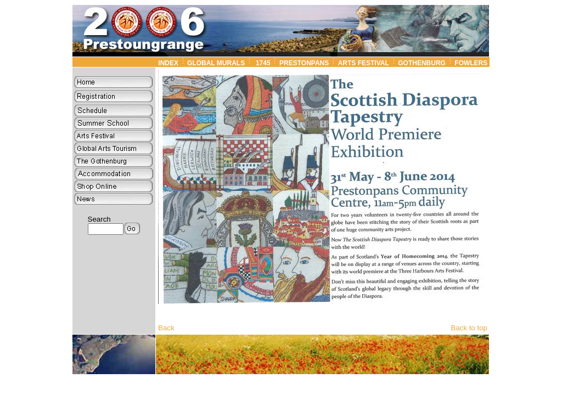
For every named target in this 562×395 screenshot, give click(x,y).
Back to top (469, 328)
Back (166, 328)
